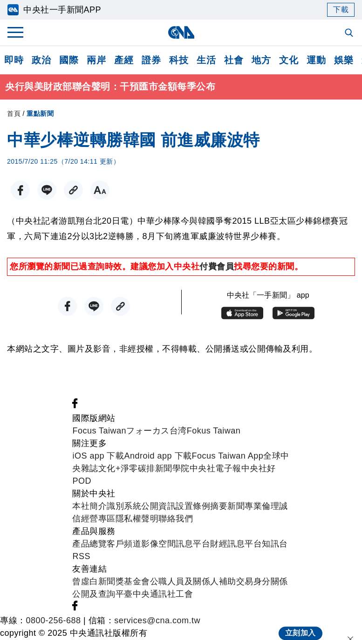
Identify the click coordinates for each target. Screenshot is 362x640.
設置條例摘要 (201, 506)
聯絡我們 (175, 519)
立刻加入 (300, 624)
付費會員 (216, 266)
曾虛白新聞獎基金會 (111, 582)
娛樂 (343, 60)
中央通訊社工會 (163, 594)
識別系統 (124, 506)
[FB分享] (20, 190)
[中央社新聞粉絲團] (75, 406)
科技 (178, 60)
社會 (233, 60)
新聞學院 (172, 468)
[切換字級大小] (99, 190)
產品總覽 (89, 544)
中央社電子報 (215, 468)
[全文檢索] (350, 33)
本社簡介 (89, 506)
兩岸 (96, 60)
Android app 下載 (157, 456)
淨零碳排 (138, 468)
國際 (68, 60)
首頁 (13, 113)
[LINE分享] (46, 190)
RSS (81, 556)
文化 (288, 60)
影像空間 (158, 544)
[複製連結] (73, 190)
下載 (340, 9)
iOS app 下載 (98, 456)
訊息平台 (193, 544)
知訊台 (275, 544)
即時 (13, 60)
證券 (151, 60)
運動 (316, 60)
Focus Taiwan (99, 431)
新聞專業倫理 (253, 506)
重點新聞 (40, 113)
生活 (206, 60)
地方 (261, 60)
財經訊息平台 (236, 544)
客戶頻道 (124, 544)
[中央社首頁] (181, 32)
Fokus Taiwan (214, 431)
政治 (41, 60)
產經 (123, 60)
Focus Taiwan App (228, 456)
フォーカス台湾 (156, 431)
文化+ (109, 468)
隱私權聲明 (137, 519)
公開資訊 (158, 506)
